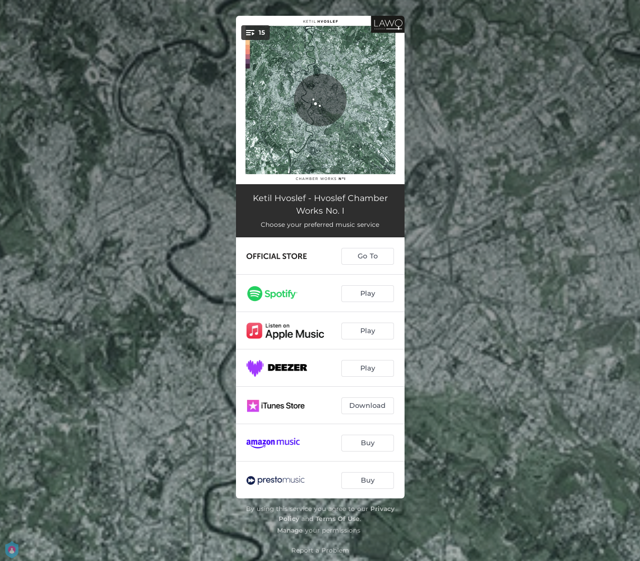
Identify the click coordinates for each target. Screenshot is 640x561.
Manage (290, 530)
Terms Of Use (338, 519)
